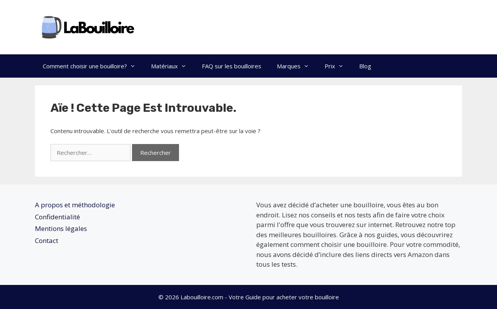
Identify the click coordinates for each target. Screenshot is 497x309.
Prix (338, 66)
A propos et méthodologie (75, 204)
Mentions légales (61, 228)
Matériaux (172, 66)
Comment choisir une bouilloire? (93, 66)
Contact (46, 240)
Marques (297, 66)
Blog (365, 66)
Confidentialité (57, 216)
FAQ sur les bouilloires (231, 66)
